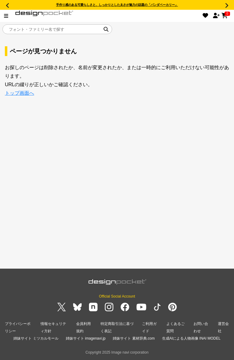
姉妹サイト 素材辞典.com (133, 338)
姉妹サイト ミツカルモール (35, 338)
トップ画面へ (19, 93)
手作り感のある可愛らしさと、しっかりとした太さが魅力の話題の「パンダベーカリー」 (117, 4)
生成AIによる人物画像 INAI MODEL (191, 338)
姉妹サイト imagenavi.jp (86, 338)
